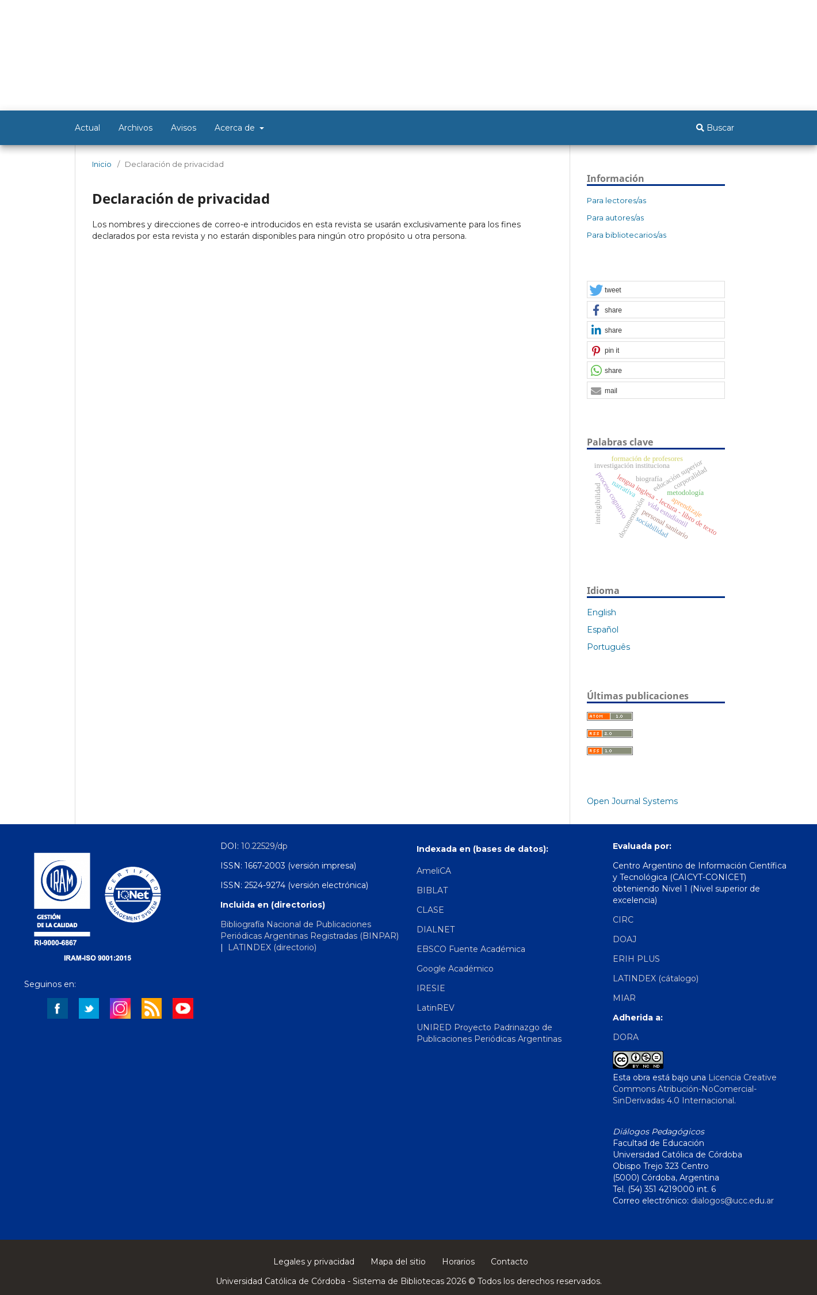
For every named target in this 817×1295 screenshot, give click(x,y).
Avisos (183, 128)
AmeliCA (434, 871)
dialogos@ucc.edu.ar (732, 1200)
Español (603, 629)
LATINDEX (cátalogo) (655, 978)
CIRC (623, 920)
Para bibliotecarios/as (626, 234)
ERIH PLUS (636, 959)
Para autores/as (615, 217)
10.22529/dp (264, 846)
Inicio (102, 164)
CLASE (430, 910)
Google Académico (455, 968)
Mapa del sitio (398, 1261)
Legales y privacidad (313, 1261)
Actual (87, 128)
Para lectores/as (616, 200)
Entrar (731, 15)
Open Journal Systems (632, 801)
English (601, 612)
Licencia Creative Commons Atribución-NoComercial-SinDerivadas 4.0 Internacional (695, 1089)
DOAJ (624, 939)
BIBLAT (432, 890)
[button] (655, 290)
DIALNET (436, 929)
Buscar (715, 128)
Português (608, 647)
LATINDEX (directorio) (273, 947)
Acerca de (236, 128)
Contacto (509, 1261)
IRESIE (431, 988)
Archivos (135, 128)
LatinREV (436, 1008)
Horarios (458, 1261)
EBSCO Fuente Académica (471, 949)
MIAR (624, 998)
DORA (626, 1037)
